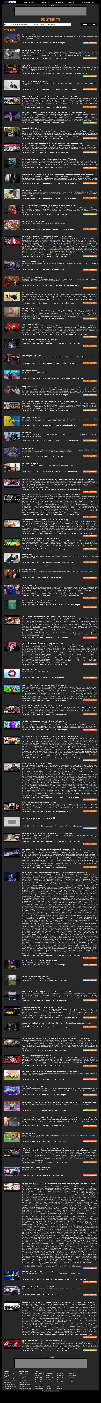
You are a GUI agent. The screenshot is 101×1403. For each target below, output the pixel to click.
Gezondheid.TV (48, 58)
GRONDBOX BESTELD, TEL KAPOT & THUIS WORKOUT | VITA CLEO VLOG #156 (47, 834)
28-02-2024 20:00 (29, 256)
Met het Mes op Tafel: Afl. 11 (32, 277)
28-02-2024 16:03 (29, 797)
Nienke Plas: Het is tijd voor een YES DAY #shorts (39, 340)
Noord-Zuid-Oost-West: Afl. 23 (32, 417)
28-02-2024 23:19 (29, 58)
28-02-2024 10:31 (28, 1095)
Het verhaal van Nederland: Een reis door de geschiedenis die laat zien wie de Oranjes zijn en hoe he (57, 175)
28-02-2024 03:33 (29, 1279)
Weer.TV (70, 1382)
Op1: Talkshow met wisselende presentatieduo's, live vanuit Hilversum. (47, 66)
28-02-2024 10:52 (29, 1066)
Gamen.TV (48, 549)
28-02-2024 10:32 (29, 1079)
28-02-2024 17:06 (29, 605)
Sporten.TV (47, 229)
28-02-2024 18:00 (29, 514)
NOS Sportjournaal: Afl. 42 (31, 371)
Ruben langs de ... (24, 1376)
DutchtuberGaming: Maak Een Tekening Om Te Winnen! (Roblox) (44, 685)
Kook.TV (48, 1380)
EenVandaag (8, 1388)
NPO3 (38, 58)
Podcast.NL (59, 2)
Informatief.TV (48, 183)
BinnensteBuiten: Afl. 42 (31, 308)
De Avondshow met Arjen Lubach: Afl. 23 (36, 81)
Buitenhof (22, 1386)
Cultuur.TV (46, 303)
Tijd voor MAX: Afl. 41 (29, 585)
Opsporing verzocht (25, 1388)
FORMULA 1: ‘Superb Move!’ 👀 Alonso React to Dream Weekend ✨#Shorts (48, 992)
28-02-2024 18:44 (29, 395)
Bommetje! (7, 1382)
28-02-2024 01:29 (29, 1335)
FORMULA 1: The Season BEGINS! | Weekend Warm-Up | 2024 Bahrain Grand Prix (49, 402)
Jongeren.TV (47, 363)
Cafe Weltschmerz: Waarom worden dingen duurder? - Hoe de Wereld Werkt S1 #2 (51, 495)
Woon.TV (70, 1384)
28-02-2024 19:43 (29, 303)
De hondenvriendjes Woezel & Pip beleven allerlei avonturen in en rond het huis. (50, 1071)
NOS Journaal (23, 1374)
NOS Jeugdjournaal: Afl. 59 (31, 355)
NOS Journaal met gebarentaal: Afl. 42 (36, 1168)
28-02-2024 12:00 (29, 1027)
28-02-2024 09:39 (29, 1126)
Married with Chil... (9, 1380)
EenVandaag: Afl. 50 (29, 448)
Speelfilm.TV (71, 1374)
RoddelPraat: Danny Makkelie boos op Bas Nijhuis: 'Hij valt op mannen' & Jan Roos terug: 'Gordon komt (58, 479)
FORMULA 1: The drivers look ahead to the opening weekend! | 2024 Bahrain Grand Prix (52, 144)
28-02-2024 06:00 (29, 1266)
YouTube (40, 107)
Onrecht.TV (60, 1380)
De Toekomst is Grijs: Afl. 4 (31, 190)
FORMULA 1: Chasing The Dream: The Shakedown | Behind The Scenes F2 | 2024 (49, 97)
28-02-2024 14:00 (29, 1001)
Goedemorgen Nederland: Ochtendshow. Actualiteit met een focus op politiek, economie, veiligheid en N (59, 1118)
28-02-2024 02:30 (29, 1295)
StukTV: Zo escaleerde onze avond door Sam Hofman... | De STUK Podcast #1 (49, 616)
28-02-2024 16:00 (29, 811)
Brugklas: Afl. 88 (28, 554)
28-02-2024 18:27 (28, 441)
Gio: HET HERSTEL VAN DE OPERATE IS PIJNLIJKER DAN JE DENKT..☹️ (45, 520)
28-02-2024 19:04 (29, 334)
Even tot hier (23, 1382)
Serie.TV (57, 562)
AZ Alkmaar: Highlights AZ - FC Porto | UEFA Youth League (42, 1340)
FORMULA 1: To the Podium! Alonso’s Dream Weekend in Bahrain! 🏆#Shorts (49, 159)
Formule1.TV (50, 107)
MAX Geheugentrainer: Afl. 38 (32, 1087)
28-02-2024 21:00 (29, 152)
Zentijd (21, 1378)
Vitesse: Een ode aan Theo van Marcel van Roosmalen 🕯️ (42, 1007)
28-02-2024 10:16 (28, 1110)
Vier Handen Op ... (24, 1380)
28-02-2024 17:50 (29, 562)
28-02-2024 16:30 (29, 730)
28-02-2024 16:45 (29, 700)
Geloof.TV (38, 1384)
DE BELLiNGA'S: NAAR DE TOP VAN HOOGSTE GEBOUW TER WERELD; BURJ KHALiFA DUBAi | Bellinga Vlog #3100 (58, 1183)
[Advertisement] (51, 11)
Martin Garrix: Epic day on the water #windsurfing (40, 601)
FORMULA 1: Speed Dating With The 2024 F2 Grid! (39, 803)
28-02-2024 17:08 (29, 595)
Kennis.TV (59, 183)
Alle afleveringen (59, 43)
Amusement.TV (48, 74)
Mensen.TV (47, 43)
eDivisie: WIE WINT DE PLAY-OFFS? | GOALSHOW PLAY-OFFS (42, 539)
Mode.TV (48, 1386)
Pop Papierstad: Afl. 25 (30, 1133)
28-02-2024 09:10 (29, 1141)
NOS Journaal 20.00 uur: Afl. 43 (33, 262)
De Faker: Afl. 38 (28, 433)
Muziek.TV (61, 605)
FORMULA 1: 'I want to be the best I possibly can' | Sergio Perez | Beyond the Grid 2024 (52, 849)
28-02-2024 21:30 (29, 123)
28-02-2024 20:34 (29, 183)
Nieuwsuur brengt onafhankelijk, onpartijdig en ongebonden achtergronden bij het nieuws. (54, 113)
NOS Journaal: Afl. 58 (29, 670)
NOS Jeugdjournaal (10, 1386)
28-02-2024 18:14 (28, 472)
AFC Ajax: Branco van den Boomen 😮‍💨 (35, 976)
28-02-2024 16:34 (29, 714)
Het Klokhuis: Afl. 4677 (30, 386)
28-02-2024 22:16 (28, 89)
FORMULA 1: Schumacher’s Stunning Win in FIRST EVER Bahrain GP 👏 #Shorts (49, 206)
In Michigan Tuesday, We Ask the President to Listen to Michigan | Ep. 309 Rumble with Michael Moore (58, 1302)
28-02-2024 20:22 (29, 229)
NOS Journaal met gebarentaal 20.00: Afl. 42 (38, 1287)
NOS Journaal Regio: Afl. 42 (31, 464)
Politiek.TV (60, 1384)
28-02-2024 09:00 (29, 1162)
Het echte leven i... (9, 1384)
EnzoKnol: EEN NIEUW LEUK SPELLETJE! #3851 (38, 763)
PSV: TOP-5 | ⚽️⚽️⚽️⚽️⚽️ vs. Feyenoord (36, 1056)
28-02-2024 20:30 (29, 214)
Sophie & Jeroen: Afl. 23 (30, 324)
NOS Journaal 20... (9, 1374)
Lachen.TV (59, 89)
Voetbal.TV (57, 229)
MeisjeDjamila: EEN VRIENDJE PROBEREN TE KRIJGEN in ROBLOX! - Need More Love (50, 737)
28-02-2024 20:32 (29, 198)
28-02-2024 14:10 (28, 980)
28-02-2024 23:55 (29, 43)
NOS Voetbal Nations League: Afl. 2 (34, 221)
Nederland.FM (28, 2)
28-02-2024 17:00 (29, 638)
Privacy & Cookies (87, 2)
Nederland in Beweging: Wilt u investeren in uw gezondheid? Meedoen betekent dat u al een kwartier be (59, 1102)
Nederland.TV (45, 2)
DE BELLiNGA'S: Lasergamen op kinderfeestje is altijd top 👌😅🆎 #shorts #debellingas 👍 (54, 873)
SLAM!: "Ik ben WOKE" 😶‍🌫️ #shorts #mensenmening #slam (42, 643)
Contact (72, 2)
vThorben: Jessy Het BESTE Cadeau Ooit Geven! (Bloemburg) (43, 721)
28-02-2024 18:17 (28, 456)
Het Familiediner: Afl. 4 (30, 128)
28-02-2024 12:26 (28, 1018)
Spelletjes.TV (60, 285)
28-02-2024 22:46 (29, 74)
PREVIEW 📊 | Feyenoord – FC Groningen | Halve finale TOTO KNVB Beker (47, 237)
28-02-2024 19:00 (29, 344)
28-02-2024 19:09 (29, 319)
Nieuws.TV (69, 74)
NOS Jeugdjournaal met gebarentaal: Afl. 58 (38, 1271)
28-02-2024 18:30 (29, 425)
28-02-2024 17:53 (29, 533)
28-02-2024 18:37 (29, 410)
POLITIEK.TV (50, 19)
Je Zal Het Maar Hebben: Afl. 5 (33, 50)
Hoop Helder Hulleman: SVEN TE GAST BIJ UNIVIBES (39, 961)
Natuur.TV (60, 1374)
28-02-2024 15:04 (29, 867)
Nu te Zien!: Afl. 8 (28, 293)
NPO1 (38, 74)
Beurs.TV (48, 514)
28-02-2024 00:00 (29, 1350)
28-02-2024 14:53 (29, 965)
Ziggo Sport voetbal (10, 1376)
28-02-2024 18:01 (28, 489)
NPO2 (39, 43)
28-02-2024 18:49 (29, 379)
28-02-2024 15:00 (29, 955)
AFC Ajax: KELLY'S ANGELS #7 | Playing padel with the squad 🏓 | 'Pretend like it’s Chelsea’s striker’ (56, 1039)
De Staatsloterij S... (10, 1378)
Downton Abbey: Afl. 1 (29, 570)
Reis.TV (58, 425)
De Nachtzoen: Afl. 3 (29, 35)
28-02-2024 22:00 (29, 107)
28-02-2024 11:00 (28, 1050)
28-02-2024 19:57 (29, 285)
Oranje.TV (60, 1382)
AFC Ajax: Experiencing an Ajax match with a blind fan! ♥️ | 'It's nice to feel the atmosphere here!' (56, 1149)
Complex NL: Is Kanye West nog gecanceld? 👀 (38, 818)
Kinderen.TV (47, 1079)
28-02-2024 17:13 (28, 578)
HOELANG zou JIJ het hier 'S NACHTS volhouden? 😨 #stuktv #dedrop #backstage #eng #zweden (56, 1023)
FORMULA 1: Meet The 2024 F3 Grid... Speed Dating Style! (42, 706)
